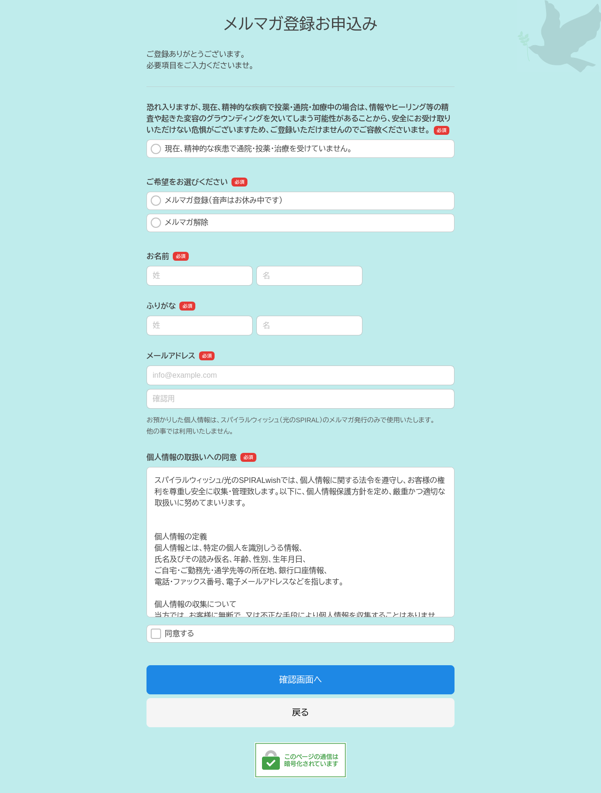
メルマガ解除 (179, 223)
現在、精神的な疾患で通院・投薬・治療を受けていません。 (251, 149)
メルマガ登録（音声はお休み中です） (217, 200)
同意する (172, 634)
